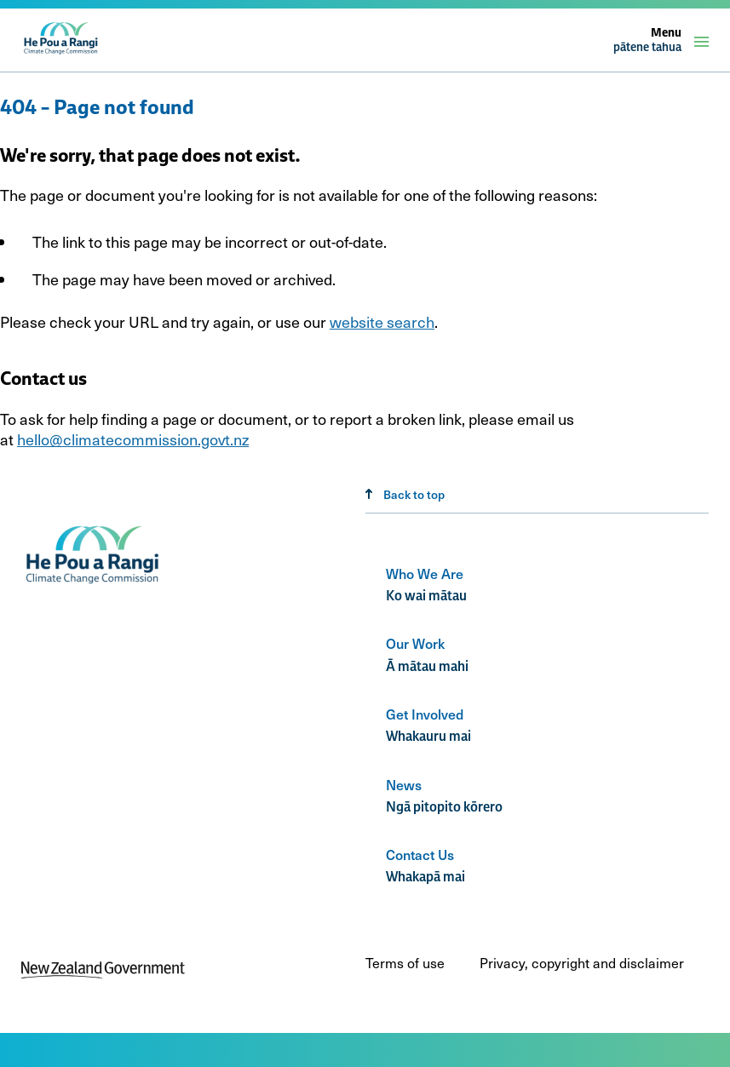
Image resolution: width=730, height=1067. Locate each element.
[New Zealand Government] (103, 973)
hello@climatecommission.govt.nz (133, 439)
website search (382, 321)
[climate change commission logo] (61, 52)
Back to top (405, 494)
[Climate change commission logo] (94, 585)
